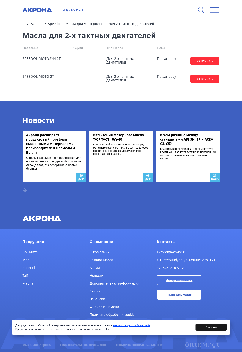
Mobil (27, 260)
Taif (25, 275)
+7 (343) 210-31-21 (171, 267)
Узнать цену (205, 61)
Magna (28, 283)
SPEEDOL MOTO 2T (38, 76)
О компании (99, 252)
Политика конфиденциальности (140, 345)
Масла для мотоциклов (85, 23)
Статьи (95, 291)
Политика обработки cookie (112, 314)
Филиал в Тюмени (104, 307)
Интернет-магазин (179, 280)
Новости (96, 275)
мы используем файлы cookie (131, 326)
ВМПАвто (30, 252)
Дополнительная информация (114, 283)
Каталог (36, 23)
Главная (24, 23)
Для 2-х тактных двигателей (131, 23)
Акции (95, 267)
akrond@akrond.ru (171, 252)
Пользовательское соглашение (83, 345)
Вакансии (97, 299)
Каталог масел (101, 260)
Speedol (54, 23)
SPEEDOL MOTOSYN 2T (42, 58)
